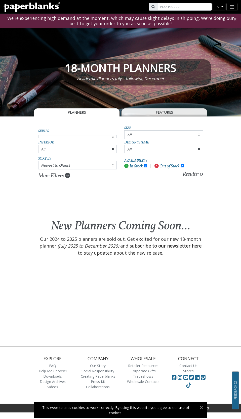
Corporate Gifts (143, 371)
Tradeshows (143, 376)
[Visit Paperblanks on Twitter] (192, 377)
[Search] (184, 7)
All (129, 134)
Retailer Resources (143, 365)
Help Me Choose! (53, 371)
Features (164, 112)
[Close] (235, 19)
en (217, 7)
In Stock (133, 166)
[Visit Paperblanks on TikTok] (188, 385)
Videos (52, 386)
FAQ (52, 365)
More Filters (54, 175)
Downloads (52, 376)
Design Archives (53, 381)
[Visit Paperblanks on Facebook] (174, 377)
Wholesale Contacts (143, 381)
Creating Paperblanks (98, 376)
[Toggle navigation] (231, 7)
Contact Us (188, 365)
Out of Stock (167, 166)
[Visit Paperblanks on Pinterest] (203, 377)
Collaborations (98, 386)
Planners (77, 112)
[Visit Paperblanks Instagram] (180, 377)
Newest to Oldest (55, 165)
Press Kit (98, 381)
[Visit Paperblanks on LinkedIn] (198, 377)
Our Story (98, 365)
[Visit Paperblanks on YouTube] (186, 377)
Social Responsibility (98, 371)
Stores (188, 371)
